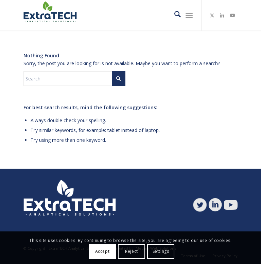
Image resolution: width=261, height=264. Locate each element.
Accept (102, 251)
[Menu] (189, 15)
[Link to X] (212, 15)
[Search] (174, 15)
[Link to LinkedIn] (222, 15)
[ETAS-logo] (51, 15)
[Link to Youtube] (232, 15)
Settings (161, 251)
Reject (131, 251)
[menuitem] (174, 15)
